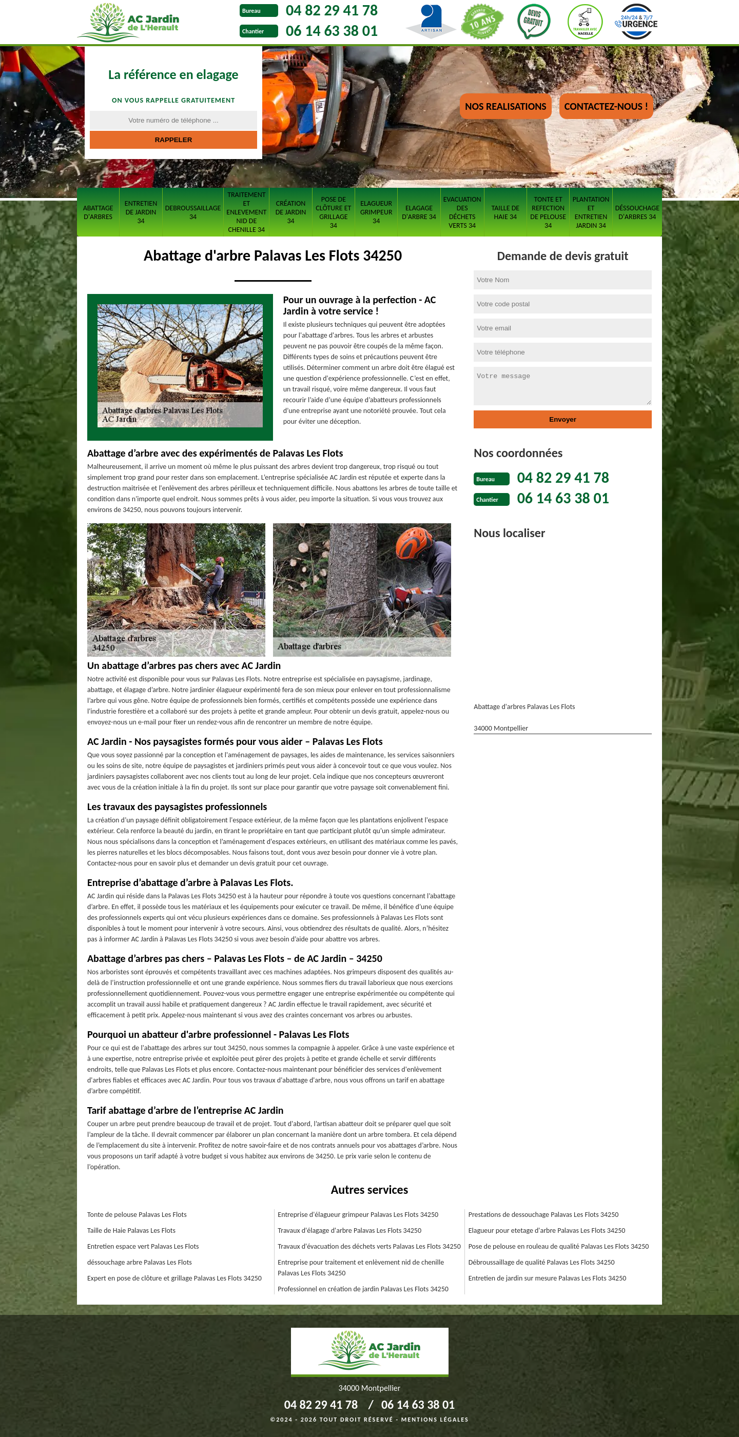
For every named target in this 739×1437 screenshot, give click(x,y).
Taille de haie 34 (506, 212)
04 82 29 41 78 (332, 10)
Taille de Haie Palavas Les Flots (131, 1230)
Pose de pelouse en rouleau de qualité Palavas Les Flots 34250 (559, 1246)
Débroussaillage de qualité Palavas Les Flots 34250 (542, 1262)
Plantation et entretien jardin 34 (591, 212)
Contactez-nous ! (606, 106)
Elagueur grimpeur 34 (376, 212)
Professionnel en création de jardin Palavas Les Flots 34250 (363, 1289)
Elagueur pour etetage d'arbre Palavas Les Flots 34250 (547, 1230)
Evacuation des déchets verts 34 (462, 212)
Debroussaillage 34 (193, 212)
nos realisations (506, 106)
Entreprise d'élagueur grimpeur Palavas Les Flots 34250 (358, 1214)
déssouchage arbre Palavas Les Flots (139, 1262)
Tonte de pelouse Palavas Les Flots (137, 1214)
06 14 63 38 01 (332, 30)
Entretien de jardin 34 (141, 212)
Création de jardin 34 (291, 212)
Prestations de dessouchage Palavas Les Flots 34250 (544, 1214)
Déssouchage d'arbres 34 (637, 212)
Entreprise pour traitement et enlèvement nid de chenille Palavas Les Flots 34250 (361, 1267)
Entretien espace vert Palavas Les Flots (143, 1246)
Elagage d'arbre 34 (419, 212)
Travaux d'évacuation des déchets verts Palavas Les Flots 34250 (369, 1246)
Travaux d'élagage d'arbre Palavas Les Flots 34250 (349, 1230)
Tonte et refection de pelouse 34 (548, 212)
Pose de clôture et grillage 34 (333, 212)
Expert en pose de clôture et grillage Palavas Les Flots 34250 (174, 1278)
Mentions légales (435, 1419)
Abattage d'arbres (98, 212)
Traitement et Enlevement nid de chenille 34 (246, 212)
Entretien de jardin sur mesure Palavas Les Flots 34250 (548, 1278)
